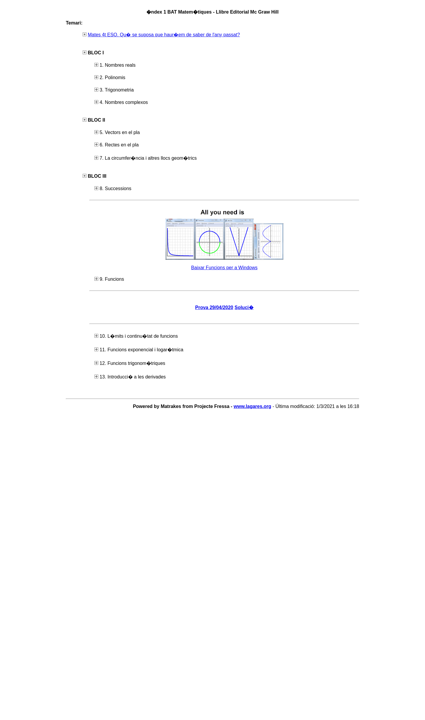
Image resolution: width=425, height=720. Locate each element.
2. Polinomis (109, 77)
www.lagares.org (252, 406)
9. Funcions (109, 279)
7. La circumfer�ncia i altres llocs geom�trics (145, 158)
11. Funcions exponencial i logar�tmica (138, 349)
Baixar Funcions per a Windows (224, 267)
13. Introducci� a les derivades (130, 376)
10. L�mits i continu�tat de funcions (136, 336)
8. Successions (112, 188)
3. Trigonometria (114, 89)
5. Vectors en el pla (117, 132)
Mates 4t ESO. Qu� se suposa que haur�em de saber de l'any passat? (164, 34)
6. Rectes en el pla (116, 144)
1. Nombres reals (114, 65)
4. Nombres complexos (121, 102)
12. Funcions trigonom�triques (129, 363)
